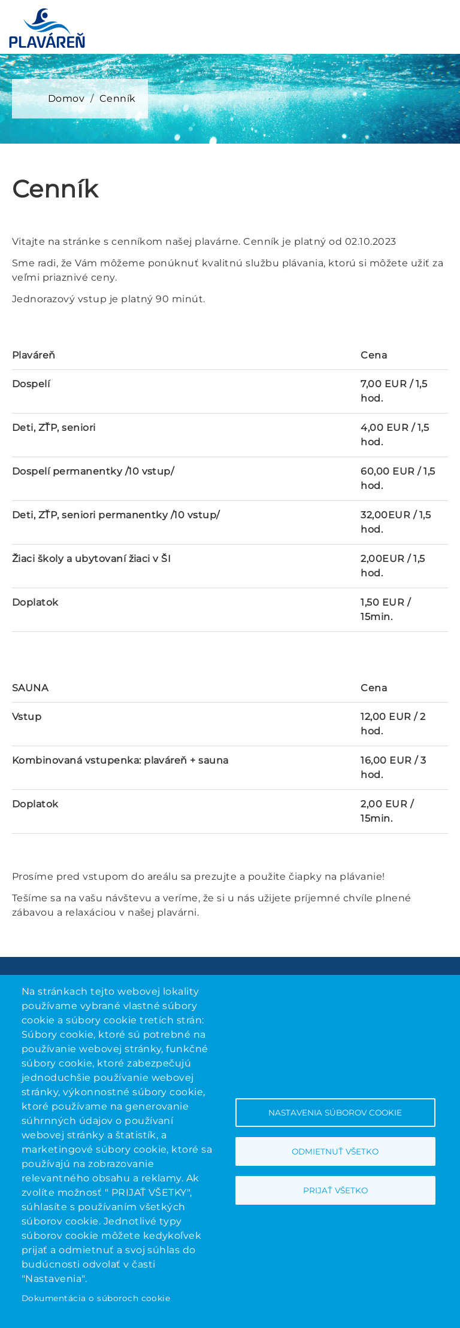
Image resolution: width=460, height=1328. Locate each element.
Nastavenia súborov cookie (335, 1112)
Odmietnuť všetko (335, 1151)
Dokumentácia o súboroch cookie (96, 1298)
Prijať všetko (335, 1190)
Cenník (117, 98)
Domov (66, 98)
